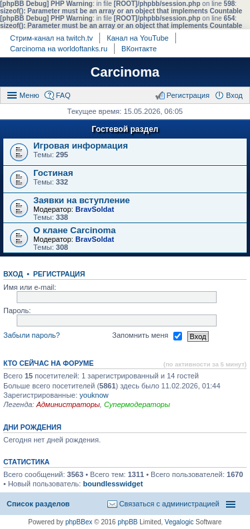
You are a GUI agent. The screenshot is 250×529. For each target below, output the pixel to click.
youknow (93, 395)
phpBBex (79, 522)
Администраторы (67, 404)
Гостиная (53, 173)
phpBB (127, 522)
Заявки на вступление (81, 200)
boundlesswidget (113, 484)
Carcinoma (125, 72)
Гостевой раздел (125, 129)
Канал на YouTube (138, 38)
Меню (29, 95)
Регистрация (59, 274)
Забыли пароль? (31, 336)
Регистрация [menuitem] (188, 95)
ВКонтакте (139, 49)
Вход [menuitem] (234, 95)
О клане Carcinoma (74, 230)
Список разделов (38, 504)
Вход (13, 274)
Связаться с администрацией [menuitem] (169, 504)
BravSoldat (94, 209)
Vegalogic (179, 522)
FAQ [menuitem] (63, 95)
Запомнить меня (146, 336)
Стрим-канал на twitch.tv (51, 38)
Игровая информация (80, 146)
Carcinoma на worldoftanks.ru (58, 49)
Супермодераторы (137, 404)
